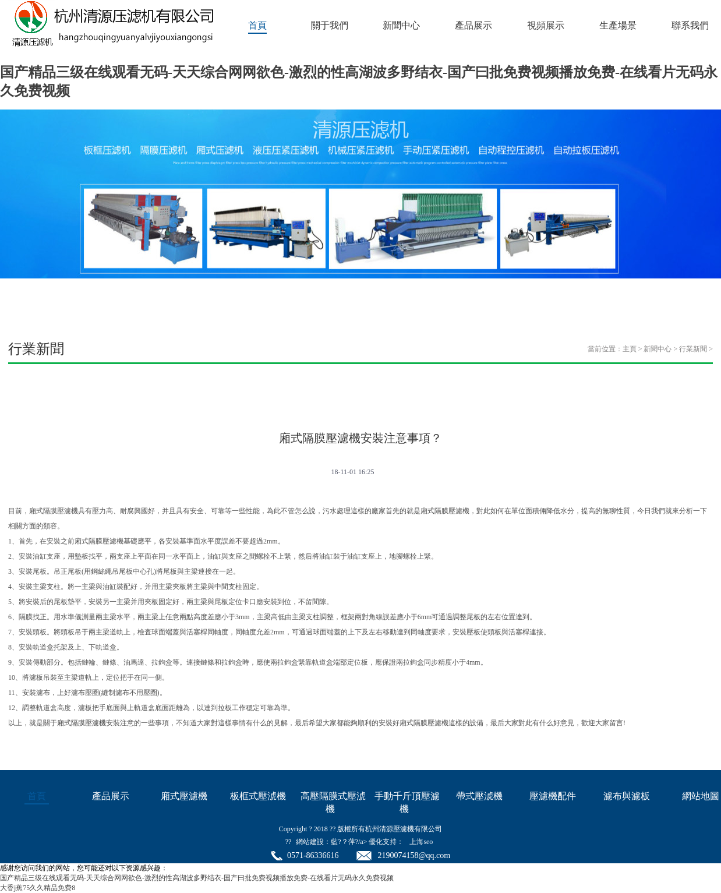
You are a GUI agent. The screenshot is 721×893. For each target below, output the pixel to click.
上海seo (421, 842)
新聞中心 (401, 25)
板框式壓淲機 (258, 796)
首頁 (257, 25)
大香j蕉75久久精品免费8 (37, 888)
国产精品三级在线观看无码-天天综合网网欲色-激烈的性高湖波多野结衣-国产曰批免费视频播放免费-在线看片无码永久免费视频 (197, 878)
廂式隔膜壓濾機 (81, 723)
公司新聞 (57, 397)
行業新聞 (693, 349)
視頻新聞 (259, 397)
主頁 (630, 349)
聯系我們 (690, 25)
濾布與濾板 (626, 796)
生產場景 (618, 25)
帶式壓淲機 (479, 796)
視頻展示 (545, 25)
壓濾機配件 (552, 796)
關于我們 (329, 25)
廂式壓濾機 (184, 796)
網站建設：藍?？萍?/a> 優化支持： (350, 842)
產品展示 (473, 25)
